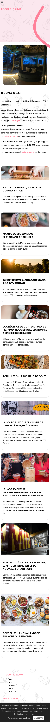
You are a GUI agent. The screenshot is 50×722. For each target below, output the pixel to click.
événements (27, 152)
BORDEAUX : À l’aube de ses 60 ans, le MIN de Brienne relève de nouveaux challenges (24, 566)
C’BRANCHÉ (11, 685)
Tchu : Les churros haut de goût (24, 376)
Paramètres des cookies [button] (19, 718)
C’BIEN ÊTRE (11, 691)
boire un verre (11, 136)
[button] (2, 2)
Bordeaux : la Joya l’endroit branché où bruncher (21, 635)
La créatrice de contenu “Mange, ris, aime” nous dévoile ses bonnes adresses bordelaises (25, 330)
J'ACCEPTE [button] (38, 718)
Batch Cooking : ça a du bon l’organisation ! (22, 189)
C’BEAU (9, 688)
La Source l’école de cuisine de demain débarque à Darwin (23, 424)
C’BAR (9, 682)
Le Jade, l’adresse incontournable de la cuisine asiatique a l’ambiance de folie (23, 492)
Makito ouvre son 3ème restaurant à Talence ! (18, 235)
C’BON (9, 679)
